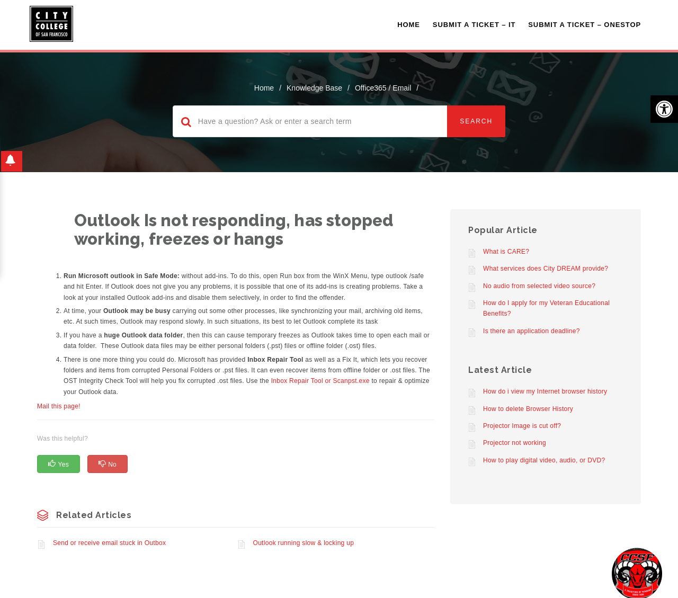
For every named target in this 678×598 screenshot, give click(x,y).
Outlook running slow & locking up (303, 543)
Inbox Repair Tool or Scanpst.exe (320, 381)
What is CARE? (506, 251)
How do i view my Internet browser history (545, 391)
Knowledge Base (314, 88)
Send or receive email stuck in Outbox (109, 543)
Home (408, 25)
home (264, 88)
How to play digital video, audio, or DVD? (544, 460)
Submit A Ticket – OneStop (584, 25)
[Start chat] (637, 573)
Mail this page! (59, 406)
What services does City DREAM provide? (545, 268)
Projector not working (514, 443)
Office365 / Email (383, 88)
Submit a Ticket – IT (474, 25)
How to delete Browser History (528, 409)
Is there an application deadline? (531, 331)
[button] (664, 109)
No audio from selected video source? (539, 286)
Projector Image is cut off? (522, 426)
